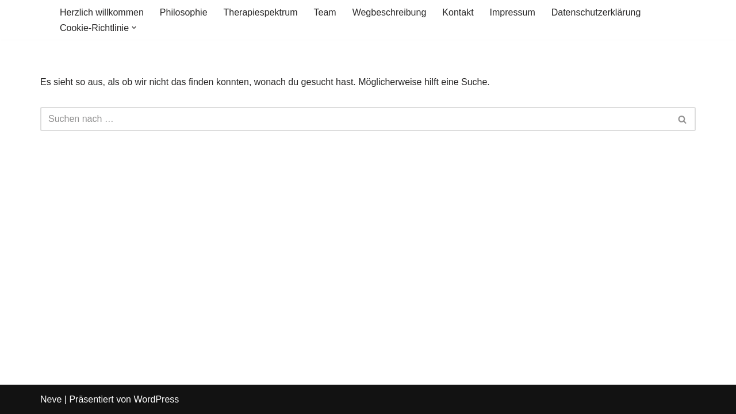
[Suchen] (355, 119)
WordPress (156, 399)
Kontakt (457, 12)
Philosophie (184, 12)
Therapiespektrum (261, 12)
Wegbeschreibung (389, 12)
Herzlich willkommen (102, 12)
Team (325, 12)
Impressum (512, 12)
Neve (51, 399)
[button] (134, 27)
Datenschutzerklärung (596, 12)
